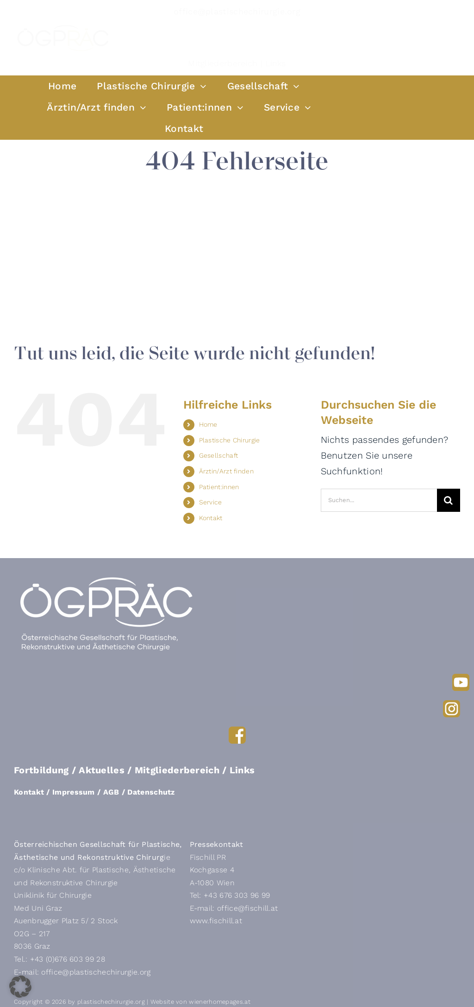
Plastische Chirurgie (229, 440)
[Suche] (448, 500)
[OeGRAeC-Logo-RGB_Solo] (63, 26)
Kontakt (211, 518)
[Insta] (451, 704)
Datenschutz (151, 792)
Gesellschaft (218, 455)
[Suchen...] (379, 500)
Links (275, 63)
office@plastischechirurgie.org (237, 11)
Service (210, 502)
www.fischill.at (216, 920)
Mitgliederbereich (222, 63)
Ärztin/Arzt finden (226, 471)
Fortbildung (41, 770)
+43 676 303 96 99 (237, 895)
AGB (111, 792)
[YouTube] (460, 678)
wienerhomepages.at (219, 1001)
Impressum (73, 792)
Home (208, 424)
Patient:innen (219, 487)
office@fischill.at (247, 908)
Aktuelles (102, 770)
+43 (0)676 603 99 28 (67, 959)
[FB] (237, 731)
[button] (20, 986)
